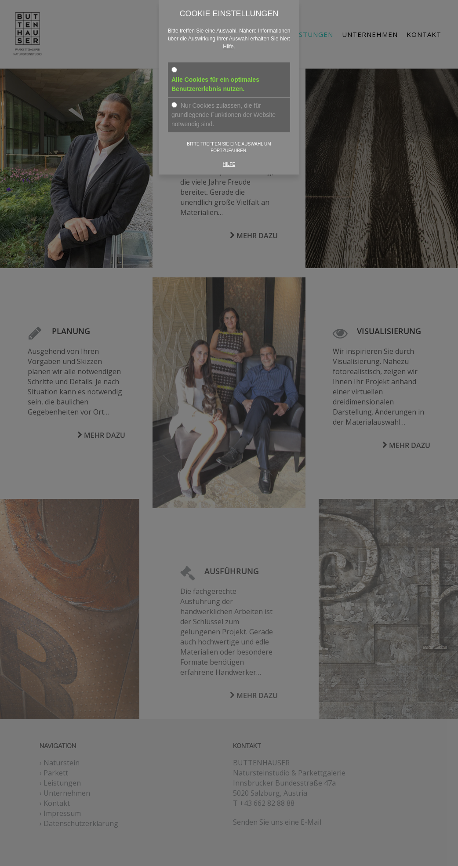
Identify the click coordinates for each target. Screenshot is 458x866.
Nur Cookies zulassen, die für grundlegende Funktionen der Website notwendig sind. (223, 114)
